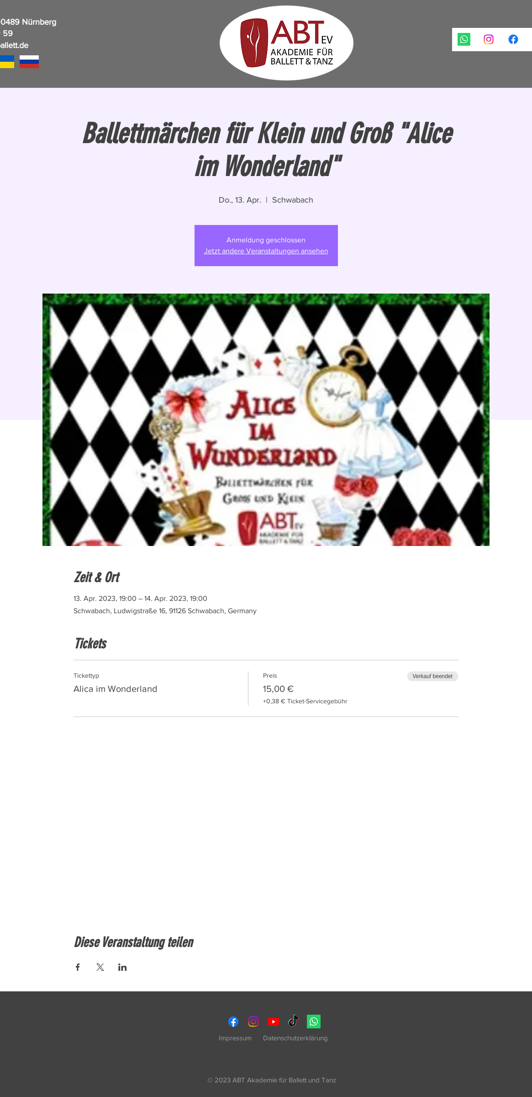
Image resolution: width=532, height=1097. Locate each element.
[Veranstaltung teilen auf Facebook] (78, 967)
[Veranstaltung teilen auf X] (100, 967)
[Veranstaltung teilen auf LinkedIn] (122, 967)
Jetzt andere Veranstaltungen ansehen (266, 251)
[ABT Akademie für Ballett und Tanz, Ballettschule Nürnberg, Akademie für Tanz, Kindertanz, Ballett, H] (464, 39)
